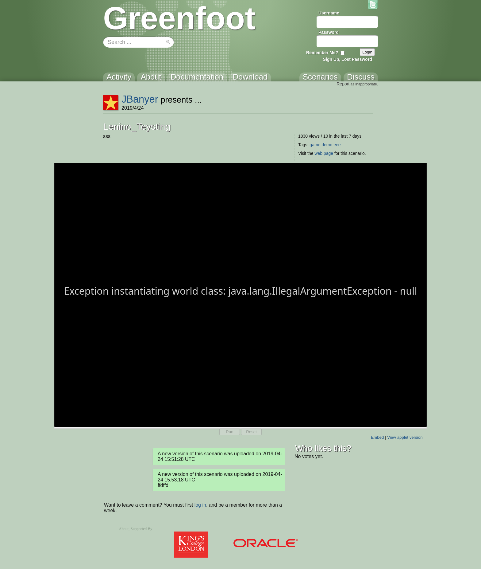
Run (229, 432)
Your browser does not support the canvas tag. (240, 294)
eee (337, 144)
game (315, 144)
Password (328, 32)
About (124, 529)
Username (328, 12)
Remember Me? (322, 52)
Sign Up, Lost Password (347, 59)
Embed (377, 437)
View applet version (404, 437)
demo (326, 144)
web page (323, 153)
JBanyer (139, 99)
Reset (251, 432)
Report (343, 83)
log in (200, 505)
